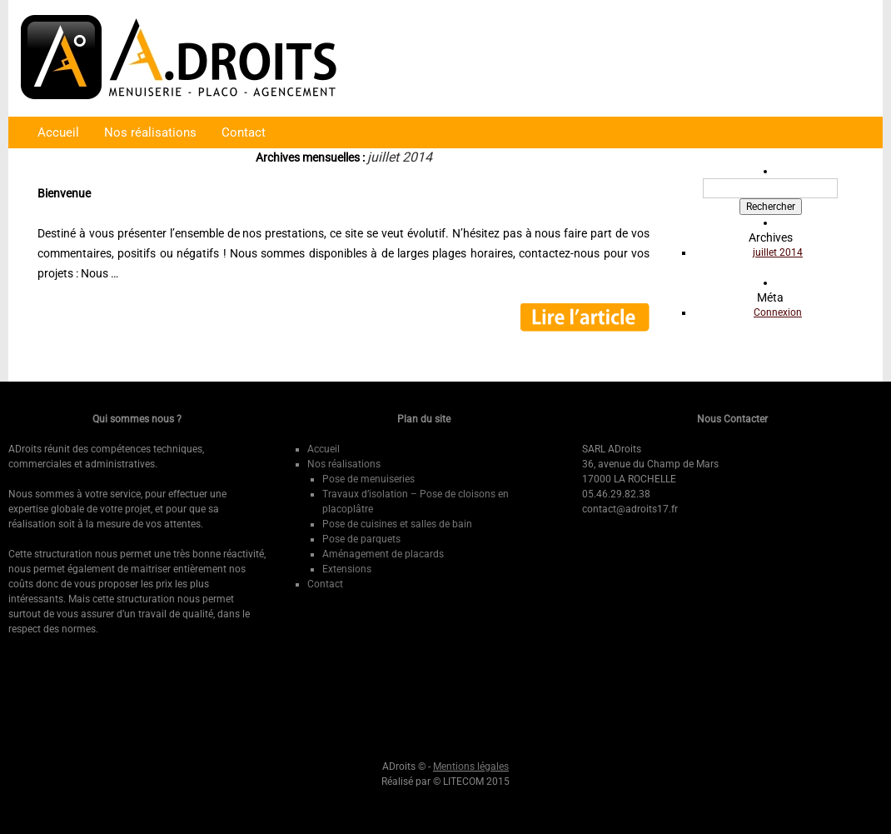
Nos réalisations (150, 132)
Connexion (778, 312)
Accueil (58, 132)
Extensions (346, 569)
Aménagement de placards (383, 554)
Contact (244, 132)
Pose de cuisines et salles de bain (397, 524)
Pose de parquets (361, 539)
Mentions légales (471, 766)
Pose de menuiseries (368, 479)
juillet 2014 (778, 252)
